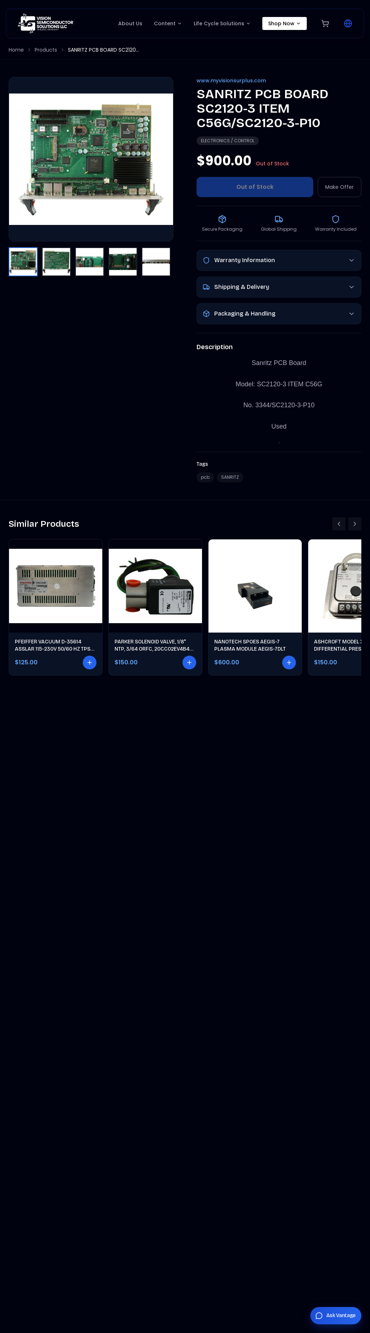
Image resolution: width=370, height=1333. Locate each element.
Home (16, 49)
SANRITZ (230, 477)
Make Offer (339, 187)
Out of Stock (255, 187)
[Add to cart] (89, 662)
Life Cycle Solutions (222, 23)
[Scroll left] (338, 523)
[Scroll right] (354, 523)
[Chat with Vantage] (335, 1315)
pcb (205, 477)
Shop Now (284, 23)
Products (46, 49)
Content (168, 23)
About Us (130, 23)
